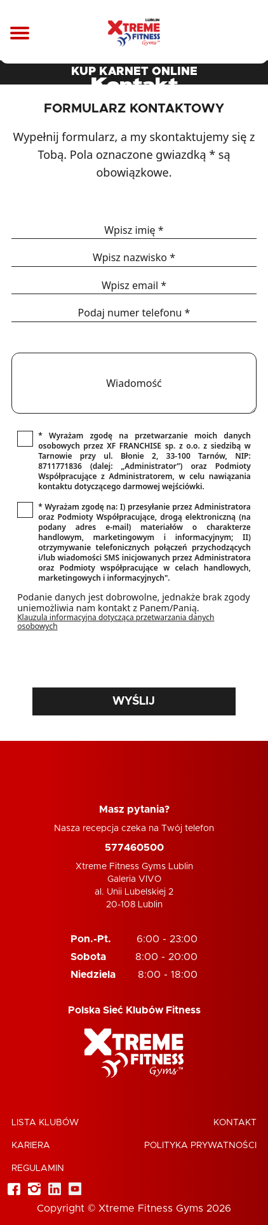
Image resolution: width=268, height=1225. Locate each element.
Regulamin (37, 1168)
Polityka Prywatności (200, 1145)
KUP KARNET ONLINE (134, 72)
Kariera (30, 1145)
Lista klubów (45, 1122)
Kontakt (235, 1122)
